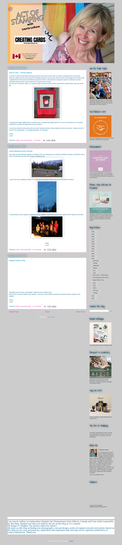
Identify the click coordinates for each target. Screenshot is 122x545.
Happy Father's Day (17, 260)
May (94, 283)
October (95, 263)
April (94, 285)
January (95, 293)
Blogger (71, 541)
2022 (93, 239)
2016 (93, 253)
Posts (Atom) (51, 317)
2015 (93, 256)
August (95, 268)
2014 (93, 258)
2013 (93, 296)
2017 (93, 251)
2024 (93, 234)
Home (47, 312)
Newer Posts (13, 312)
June (94, 273)
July (94, 270)
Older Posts (80, 312)
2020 (93, 244)
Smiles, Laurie (104, 449)
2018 (93, 248)
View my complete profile (96, 474)
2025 (93, 231)
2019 (93, 246)
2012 (93, 298)
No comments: (37, 249)
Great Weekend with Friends (20, 151)
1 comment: (37, 140)
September (96, 265)
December (96, 260)
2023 (93, 236)
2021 (93, 241)
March (95, 288)
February (95, 290)
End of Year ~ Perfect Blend (20, 73)
